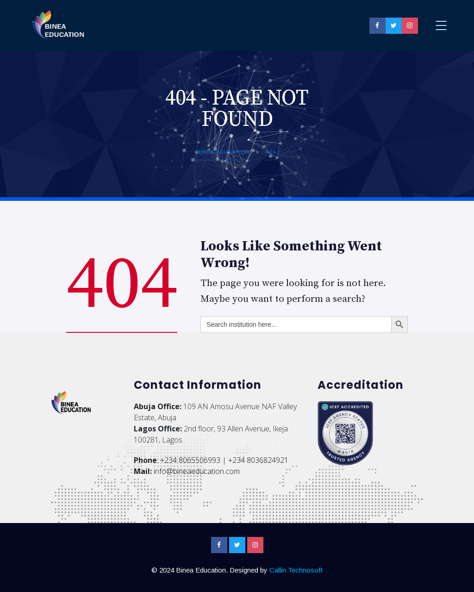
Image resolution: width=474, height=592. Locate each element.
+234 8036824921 (258, 460)
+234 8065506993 (190, 460)
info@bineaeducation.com (197, 471)
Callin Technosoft (296, 570)
